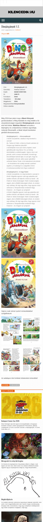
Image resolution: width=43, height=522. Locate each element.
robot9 (17, 30)
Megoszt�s (5, 33)
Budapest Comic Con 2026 (10, 421)
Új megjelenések (14, 385)
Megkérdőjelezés (7, 499)
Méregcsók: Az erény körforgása (12, 461)
